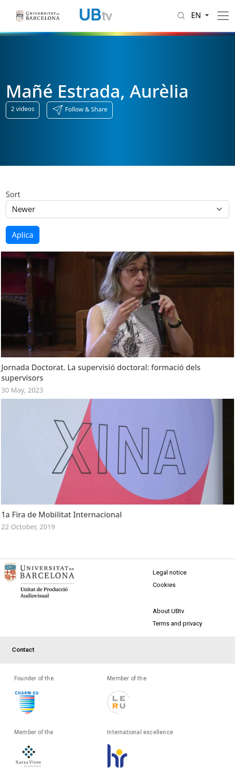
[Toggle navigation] (223, 16)
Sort (13, 194)
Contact (23, 649)
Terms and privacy (177, 623)
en (197, 15)
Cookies (164, 584)
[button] (79, 110)
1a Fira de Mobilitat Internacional (61, 514)
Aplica (22, 235)
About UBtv (168, 611)
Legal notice (169, 572)
